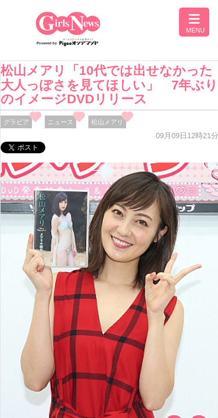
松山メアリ (107, 121)
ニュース (60, 121)
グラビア (16, 121)
